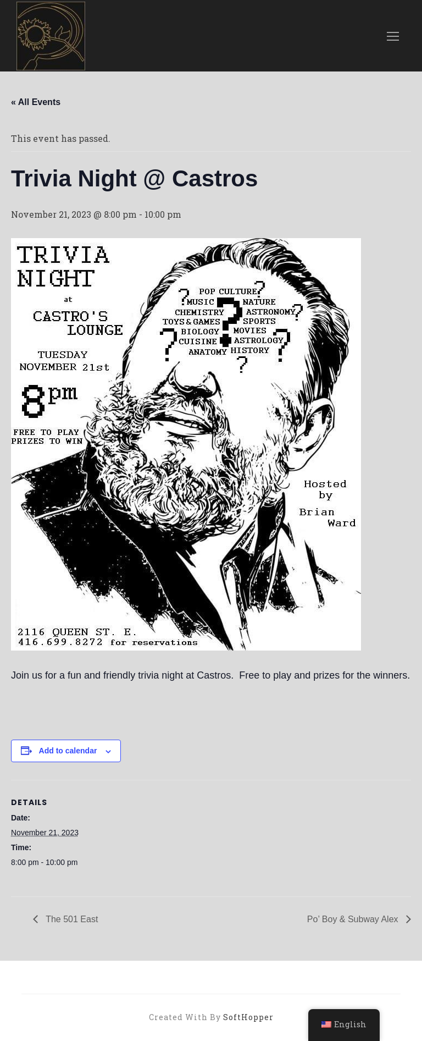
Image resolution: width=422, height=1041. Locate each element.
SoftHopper (248, 1017)
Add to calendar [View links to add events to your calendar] (68, 750)
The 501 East (70, 919)
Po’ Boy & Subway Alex (354, 919)
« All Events (35, 102)
